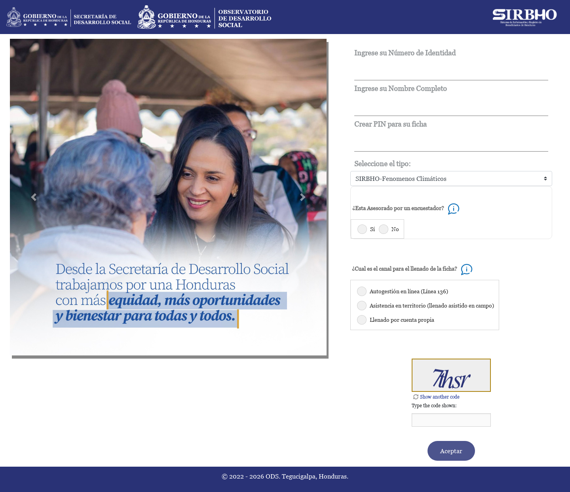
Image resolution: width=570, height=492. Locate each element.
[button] (33, 197)
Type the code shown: (434, 405)
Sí (372, 229)
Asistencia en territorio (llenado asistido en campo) (432, 305)
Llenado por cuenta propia (402, 319)
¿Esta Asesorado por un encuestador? (407, 208)
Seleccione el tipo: (382, 164)
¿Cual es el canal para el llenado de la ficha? (413, 268)
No (395, 229)
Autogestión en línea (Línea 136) (409, 291)
